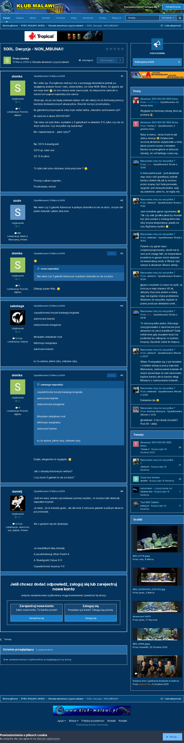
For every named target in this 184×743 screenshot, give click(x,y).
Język (61, 720)
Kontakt (46, 18)
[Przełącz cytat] (38, 268)
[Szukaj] (142, 17)
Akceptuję (173, 736)
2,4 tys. (18, 523)
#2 (121, 200)
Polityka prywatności (93, 720)
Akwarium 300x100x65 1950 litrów (159, 99)
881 (18, 233)
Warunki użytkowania (48, 738)
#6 (121, 491)
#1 (122, 76)
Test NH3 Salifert (149, 502)
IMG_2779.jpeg (141, 556)
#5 (121, 375)
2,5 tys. (18, 338)
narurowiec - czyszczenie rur (156, 488)
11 (18, 108)
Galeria (20, 18)
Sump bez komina (150, 477)
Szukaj (102, 18)
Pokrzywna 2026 (144, 62)
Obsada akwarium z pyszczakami (50, 62)
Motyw (73, 720)
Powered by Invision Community (92, 724)
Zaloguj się (90, 618)
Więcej (116, 18)
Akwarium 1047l (142, 616)
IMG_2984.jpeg (141, 643)
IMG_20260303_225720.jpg (149, 589)
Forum (6, 19)
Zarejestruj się (173, 6)
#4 (121, 305)
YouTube (60, 18)
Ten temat (167, 18)
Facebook (88, 18)
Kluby (74, 18)
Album (33, 18)
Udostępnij (86, 60)
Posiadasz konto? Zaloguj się (141, 7)
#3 (121, 253)
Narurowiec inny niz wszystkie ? (157, 161)
